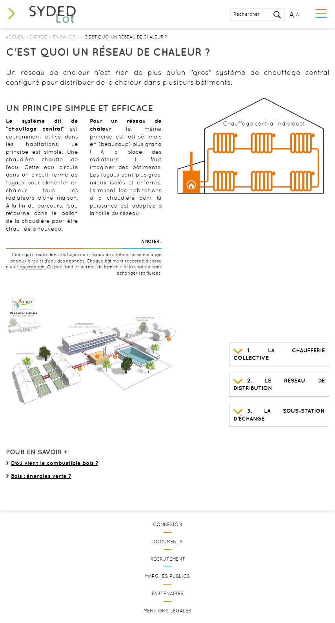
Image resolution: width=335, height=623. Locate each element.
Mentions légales (167, 611)
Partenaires (168, 593)
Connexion (167, 524)
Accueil (15, 37)
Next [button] (319, 146)
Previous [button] (183, 146)
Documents (167, 542)
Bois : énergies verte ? (41, 476)
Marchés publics (167, 576)
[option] (251, 146)
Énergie (38, 37)
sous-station (32, 267)
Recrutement (167, 559)
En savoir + (66, 37)
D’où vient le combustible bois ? (54, 463)
